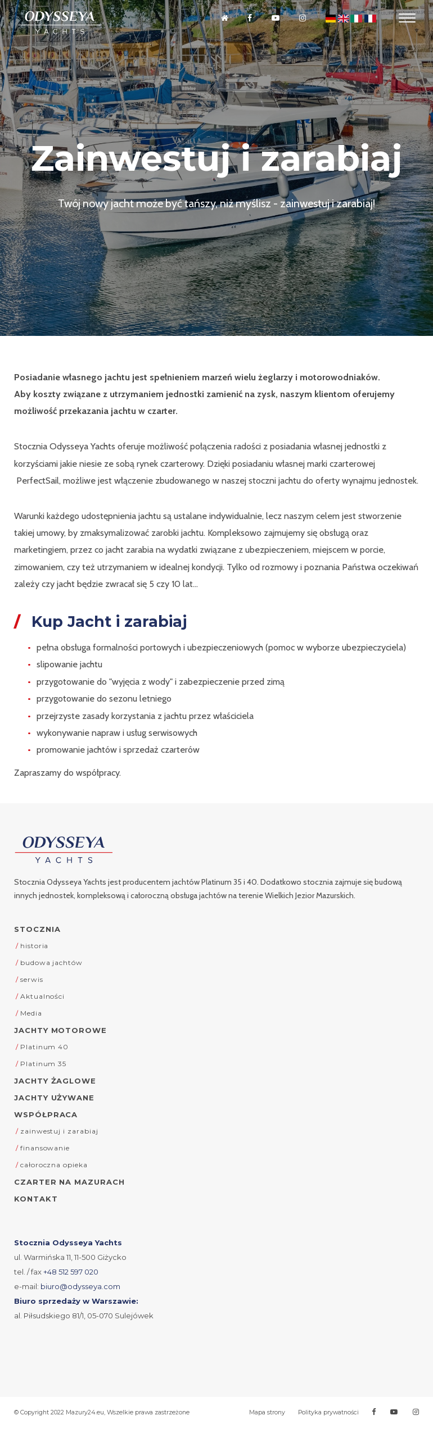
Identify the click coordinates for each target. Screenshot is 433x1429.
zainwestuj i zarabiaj (59, 1131)
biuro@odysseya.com (80, 1286)
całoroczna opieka (54, 1165)
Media (31, 1013)
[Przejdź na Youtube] (274, 18)
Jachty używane (54, 1097)
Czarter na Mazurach (69, 1181)
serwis (31, 979)
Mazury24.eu (85, 1412)
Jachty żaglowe (55, 1080)
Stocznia (37, 929)
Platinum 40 (44, 1047)
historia (34, 945)
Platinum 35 (43, 1063)
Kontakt (36, 1198)
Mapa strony (267, 1412)
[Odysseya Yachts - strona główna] (63, 850)
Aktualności (42, 996)
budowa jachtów (51, 962)
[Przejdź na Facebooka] (248, 18)
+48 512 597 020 (70, 1271)
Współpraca (46, 1114)
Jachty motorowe (60, 1030)
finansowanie (45, 1148)
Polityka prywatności (328, 1412)
